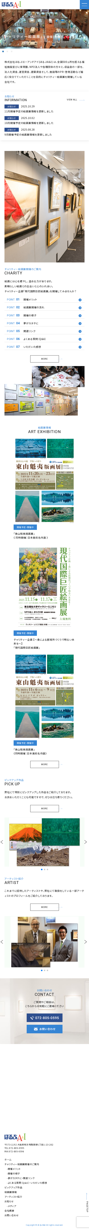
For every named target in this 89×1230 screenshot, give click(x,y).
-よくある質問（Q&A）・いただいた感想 (27, 1183)
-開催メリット (14, 1169)
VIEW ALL (76, 99)
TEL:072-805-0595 (14, 1147)
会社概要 (9, 1210)
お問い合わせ (11, 1215)
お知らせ (9, 1201)
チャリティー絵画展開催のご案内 (21, 1164)
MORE (50, 359)
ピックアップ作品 (13, 1187)
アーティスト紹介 (13, 1197)
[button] (3, 51)
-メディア (11, 1206)
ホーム (7, 1159)
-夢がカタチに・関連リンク (21, 1178)
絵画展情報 (10, 1192)
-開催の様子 (13, 1173)
